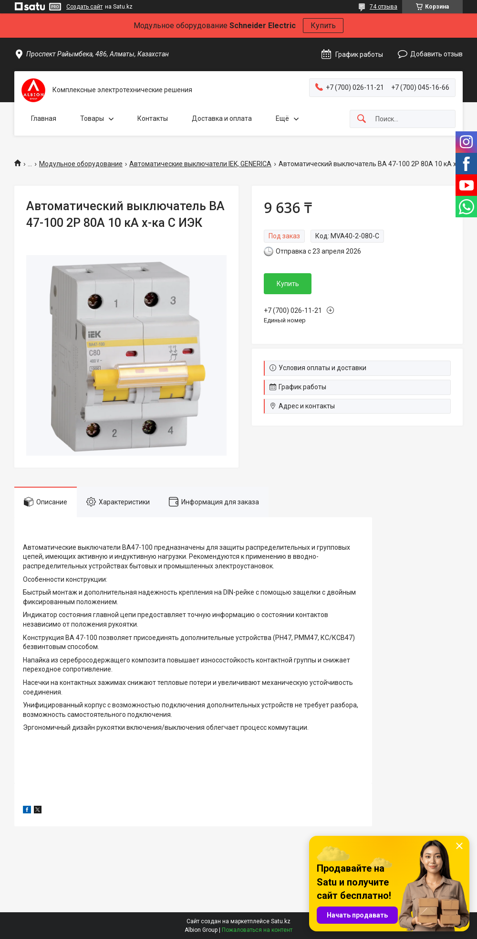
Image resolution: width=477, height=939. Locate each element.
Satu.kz (280, 921)
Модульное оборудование (81, 164)
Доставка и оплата (222, 118)
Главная (43, 118)
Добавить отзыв (436, 54)
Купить (323, 25)
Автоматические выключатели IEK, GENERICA (200, 164)
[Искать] (361, 119)
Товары (92, 118)
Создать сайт (84, 6)
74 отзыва (383, 6)
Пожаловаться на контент (257, 930)
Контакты (152, 118)
